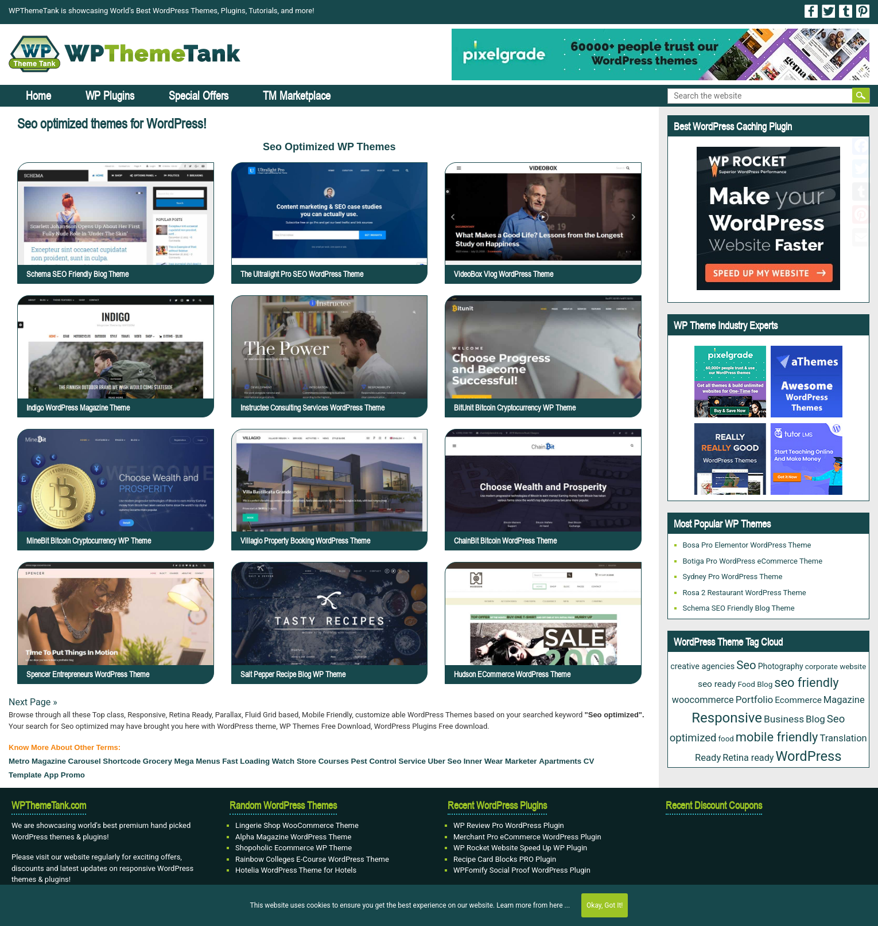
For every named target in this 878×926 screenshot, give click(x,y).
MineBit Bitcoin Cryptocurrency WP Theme (115, 508)
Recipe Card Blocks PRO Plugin (504, 859)
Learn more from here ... (533, 905)
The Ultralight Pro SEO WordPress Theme (301, 274)
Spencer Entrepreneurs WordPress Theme (115, 641)
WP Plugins (110, 95)
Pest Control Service (388, 761)
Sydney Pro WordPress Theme (733, 576)
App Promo (64, 775)
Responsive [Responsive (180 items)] (726, 718)
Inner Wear (483, 761)
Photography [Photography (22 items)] (780, 666)
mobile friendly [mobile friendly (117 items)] (777, 737)
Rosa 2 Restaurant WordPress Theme (744, 592)
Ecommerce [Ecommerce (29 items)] (798, 700)
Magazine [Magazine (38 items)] (844, 699)
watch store (294, 761)
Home (38, 95)
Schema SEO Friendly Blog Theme (77, 274)
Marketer (521, 761)
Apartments (560, 761)
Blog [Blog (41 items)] (815, 719)
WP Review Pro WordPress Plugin (508, 825)
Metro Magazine (37, 761)
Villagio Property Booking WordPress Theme (330, 508)
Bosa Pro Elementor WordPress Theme (747, 545)
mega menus (197, 761)
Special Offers (198, 95)
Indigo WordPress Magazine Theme (78, 407)
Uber (436, 761)
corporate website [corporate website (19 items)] (836, 666)
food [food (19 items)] (725, 738)
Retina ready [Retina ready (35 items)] (748, 757)
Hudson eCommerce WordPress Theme (542, 641)
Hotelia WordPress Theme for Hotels (295, 870)
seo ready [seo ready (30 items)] (717, 684)
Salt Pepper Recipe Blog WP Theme (326, 641)
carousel (84, 761)
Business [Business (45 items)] (784, 719)
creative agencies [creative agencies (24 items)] (702, 666)
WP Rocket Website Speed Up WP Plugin (520, 847)
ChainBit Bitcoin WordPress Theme (539, 508)
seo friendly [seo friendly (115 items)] (806, 682)
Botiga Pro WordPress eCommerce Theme (753, 561)
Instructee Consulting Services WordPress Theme (312, 407)
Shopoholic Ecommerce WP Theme (293, 847)
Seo (454, 761)
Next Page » (33, 702)
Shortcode (122, 761)
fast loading (246, 761)
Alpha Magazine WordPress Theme (293, 837)
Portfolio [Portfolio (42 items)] (755, 699)
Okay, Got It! (604, 905)
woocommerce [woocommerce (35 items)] (703, 699)
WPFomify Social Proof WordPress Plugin (521, 870)
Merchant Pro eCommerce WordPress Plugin (527, 837)
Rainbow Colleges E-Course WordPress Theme (312, 859)
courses (333, 761)
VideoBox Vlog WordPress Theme (503, 274)
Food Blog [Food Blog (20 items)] (754, 684)
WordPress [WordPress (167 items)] (808, 756)
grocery (157, 761)
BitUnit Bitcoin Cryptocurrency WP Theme (515, 407)
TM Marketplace (297, 95)
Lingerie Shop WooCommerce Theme (297, 825)
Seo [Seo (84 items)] (746, 665)
